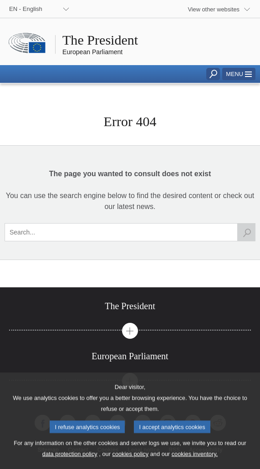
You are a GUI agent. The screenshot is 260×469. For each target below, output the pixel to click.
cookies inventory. (195, 462)
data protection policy (69, 462)
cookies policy (130, 462)
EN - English (25, 8)
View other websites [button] (214, 9)
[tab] (130, 306)
